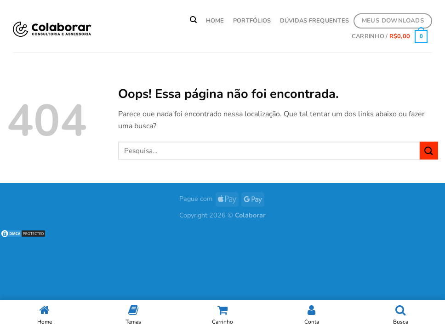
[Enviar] (429, 151)
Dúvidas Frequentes (314, 21)
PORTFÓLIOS (252, 21)
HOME (215, 21)
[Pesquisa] (193, 20)
